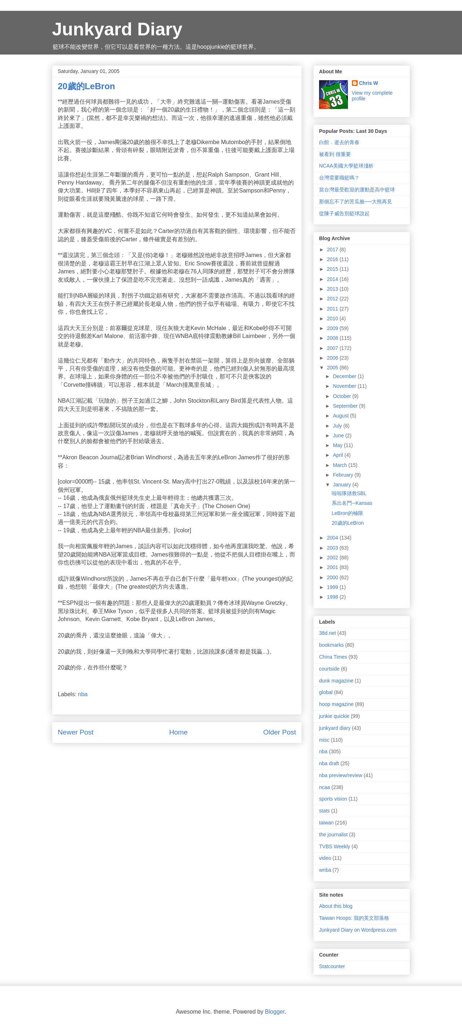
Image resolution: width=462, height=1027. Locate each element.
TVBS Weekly (334, 846)
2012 (333, 299)
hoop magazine (336, 704)
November (345, 386)
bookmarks (331, 645)
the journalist (333, 834)
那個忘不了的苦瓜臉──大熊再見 (355, 201)
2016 (333, 259)
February (343, 475)
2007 (333, 348)
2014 (333, 279)
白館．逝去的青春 (339, 142)
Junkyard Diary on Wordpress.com (357, 930)
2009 (333, 328)
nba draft (329, 763)
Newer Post (75, 732)
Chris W (368, 83)
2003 (333, 548)
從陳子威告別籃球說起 (344, 213)
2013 (333, 289)
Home (178, 732)
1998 (333, 597)
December (345, 376)
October (342, 396)
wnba (325, 870)
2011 (333, 309)
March (340, 465)
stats (324, 811)
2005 (333, 367)
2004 (333, 538)
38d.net (327, 633)
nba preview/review (340, 775)
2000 (333, 577)
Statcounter (332, 966)
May (338, 445)
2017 (333, 249)
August (341, 416)
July (338, 426)
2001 (333, 567)
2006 (333, 358)
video (325, 858)
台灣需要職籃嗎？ (339, 178)
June (339, 435)
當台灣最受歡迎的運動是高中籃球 (357, 189)
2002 (333, 557)
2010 (333, 318)
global (325, 692)
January (342, 485)
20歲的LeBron (348, 523)
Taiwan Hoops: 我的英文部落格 (354, 918)
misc (324, 740)
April (338, 455)
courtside (329, 669)
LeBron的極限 (347, 513)
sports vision (333, 799)
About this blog (336, 906)
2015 (333, 269)
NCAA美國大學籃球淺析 (346, 166)
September (346, 406)
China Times (333, 657)
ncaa (324, 787)
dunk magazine (336, 681)
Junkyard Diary (117, 29)
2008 (333, 338)
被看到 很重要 (335, 154)
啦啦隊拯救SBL (349, 493)
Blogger (274, 1012)
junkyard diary (334, 728)
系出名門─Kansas (352, 503)
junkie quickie (334, 716)
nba (83, 694)
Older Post (279, 732)
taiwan (326, 823)
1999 (333, 587)
